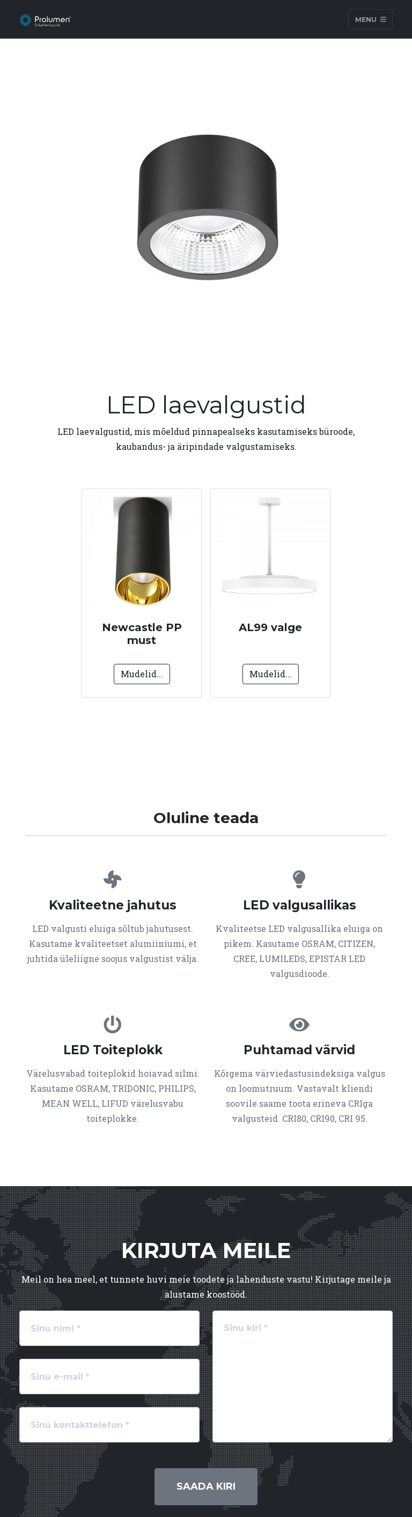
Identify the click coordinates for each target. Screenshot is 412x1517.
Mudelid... (142, 673)
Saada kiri (206, 1486)
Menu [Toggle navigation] (370, 19)
